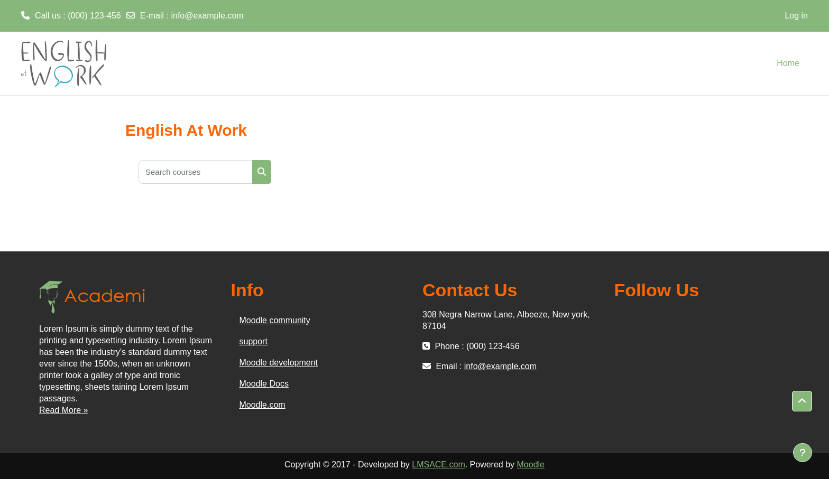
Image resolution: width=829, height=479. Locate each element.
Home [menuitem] (788, 63)
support (254, 341)
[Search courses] (196, 172)
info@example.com (207, 15)
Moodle (531, 464)
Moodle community (275, 320)
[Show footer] (802, 452)
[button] (802, 401)
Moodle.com (262, 404)
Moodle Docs (264, 383)
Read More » (63, 410)
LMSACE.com (438, 464)
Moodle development (279, 362)
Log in (796, 15)
